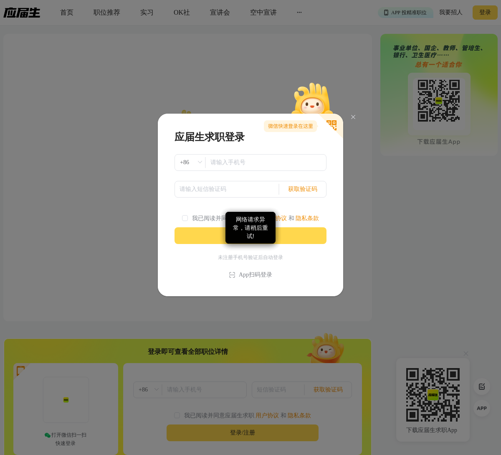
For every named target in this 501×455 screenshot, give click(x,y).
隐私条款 (307, 218)
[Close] (353, 117)
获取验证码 (302, 189)
